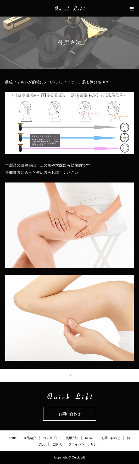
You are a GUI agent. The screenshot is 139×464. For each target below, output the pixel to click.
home (12, 438)
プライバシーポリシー (84, 444)
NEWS (89, 438)
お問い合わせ (70, 414)
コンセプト (51, 438)
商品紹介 (30, 438)
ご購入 (57, 444)
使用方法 (72, 438)
